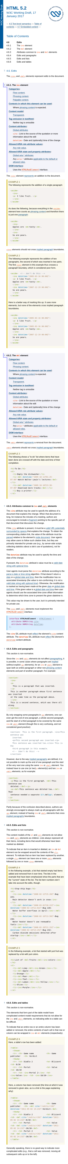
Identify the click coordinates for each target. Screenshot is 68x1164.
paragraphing (56, 659)
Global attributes (20, 130)
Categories (14, 89)
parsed (9, 537)
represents (29, 176)
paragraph (23, 215)
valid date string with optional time (21, 583)
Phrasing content (20, 96)
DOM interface (16, 166)
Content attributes (18, 126)
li (56, 852)
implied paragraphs (38, 759)
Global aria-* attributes (23, 155)
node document (43, 537)
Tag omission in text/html (21, 119)
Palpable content (20, 100)
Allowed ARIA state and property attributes (30, 152)
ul (40, 835)
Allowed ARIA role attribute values (25, 144)
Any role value (19, 148)
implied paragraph (45, 249)
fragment (33, 520)
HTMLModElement (30, 170)
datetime (10, 640)
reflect (35, 634)
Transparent (18, 115)
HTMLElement (45, 619)
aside (56, 209)
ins (13, 76)
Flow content (19, 93)
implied (55, 662)
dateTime (38, 624)
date (8, 577)
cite (14, 528)
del (22, 76)
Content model (16, 111)
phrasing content (27, 107)
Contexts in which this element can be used (30, 104)
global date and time (24, 577)
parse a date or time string (18, 574)
